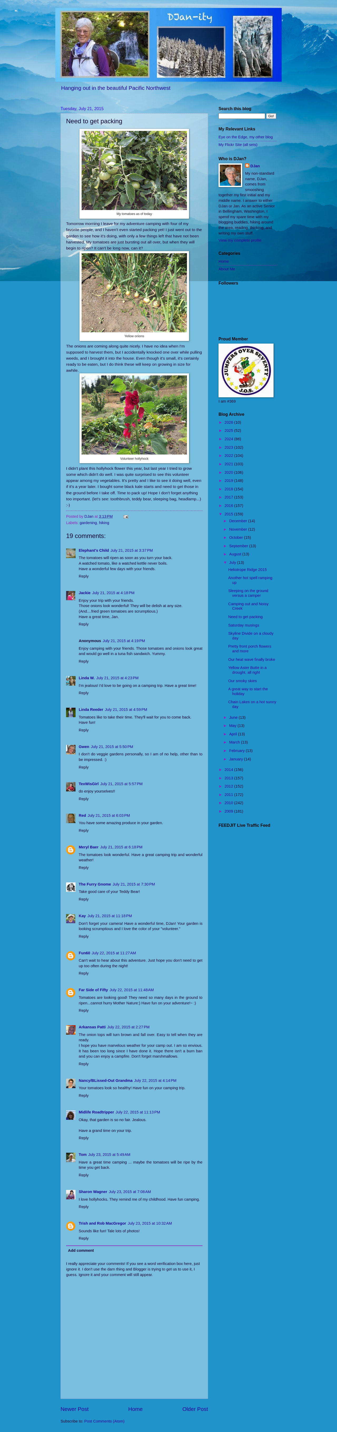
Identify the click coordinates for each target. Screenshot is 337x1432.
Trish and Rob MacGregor (102, 1223)
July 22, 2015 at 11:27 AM (114, 953)
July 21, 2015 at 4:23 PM (117, 678)
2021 (229, 464)
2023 (229, 447)
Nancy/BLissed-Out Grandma (105, 1080)
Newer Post (74, 1409)
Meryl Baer (88, 847)
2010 (229, 803)
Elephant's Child (94, 550)
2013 (229, 778)
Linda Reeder (91, 709)
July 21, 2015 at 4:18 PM (113, 593)
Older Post (195, 1409)
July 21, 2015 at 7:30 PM (134, 884)
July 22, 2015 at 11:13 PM (138, 1112)
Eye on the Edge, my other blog (246, 137)
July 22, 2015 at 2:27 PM (128, 1027)
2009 (229, 811)
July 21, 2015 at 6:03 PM (109, 815)
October (236, 537)
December (238, 521)
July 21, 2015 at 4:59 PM (126, 709)
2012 (229, 786)
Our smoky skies (242, 681)
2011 (229, 795)
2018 (229, 489)
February (237, 751)
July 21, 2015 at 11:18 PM (109, 916)
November (238, 529)
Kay (82, 916)
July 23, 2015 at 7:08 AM (130, 1192)
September (239, 546)
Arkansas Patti (92, 1027)
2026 (229, 422)
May (233, 726)
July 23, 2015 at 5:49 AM (109, 1154)
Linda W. (87, 678)
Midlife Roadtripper (96, 1112)
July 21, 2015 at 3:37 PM (132, 550)
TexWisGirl (89, 784)
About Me (227, 269)
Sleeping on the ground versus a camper (248, 593)
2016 (229, 506)
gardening (88, 523)
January (236, 759)
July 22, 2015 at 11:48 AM (132, 990)
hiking (104, 523)
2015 (229, 514)
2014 (229, 770)
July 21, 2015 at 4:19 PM (124, 641)
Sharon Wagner (93, 1192)
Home (135, 1409)
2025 (229, 430)
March (235, 742)
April (233, 734)
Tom (83, 1154)
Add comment (81, 1250)
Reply (84, 576)
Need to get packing (245, 617)
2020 (229, 472)
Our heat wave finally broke (251, 659)
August (235, 554)
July (233, 562)
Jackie (85, 593)
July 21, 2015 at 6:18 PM (121, 847)
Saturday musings (243, 625)
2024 (229, 439)
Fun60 (84, 953)
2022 (229, 455)
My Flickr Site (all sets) (238, 145)
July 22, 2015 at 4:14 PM (155, 1080)
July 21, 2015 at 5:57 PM (121, 784)
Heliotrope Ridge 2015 (247, 570)
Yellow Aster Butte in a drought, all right (247, 670)
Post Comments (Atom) (104, 1421)
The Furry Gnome (95, 884)
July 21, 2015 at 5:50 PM (112, 747)
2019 (229, 480)
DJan (255, 166)
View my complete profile (240, 240)
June (234, 717)
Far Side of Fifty (93, 990)
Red (82, 815)
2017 (229, 497)
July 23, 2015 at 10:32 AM (150, 1223)
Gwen (84, 747)
